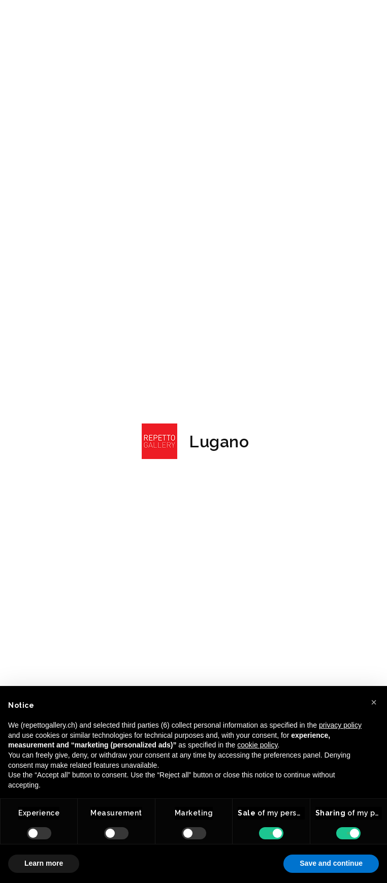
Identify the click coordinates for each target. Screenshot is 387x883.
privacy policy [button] (340, 725)
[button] (374, 702)
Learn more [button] (43, 863)
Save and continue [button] (331, 863)
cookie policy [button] (257, 745)
